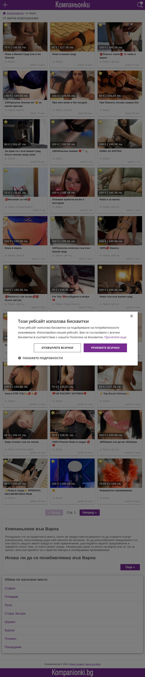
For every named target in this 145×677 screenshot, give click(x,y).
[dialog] (72, 338)
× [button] (131, 316)
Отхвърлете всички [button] (57, 348)
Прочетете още (115, 337)
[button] (40, 358)
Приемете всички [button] (105, 348)
